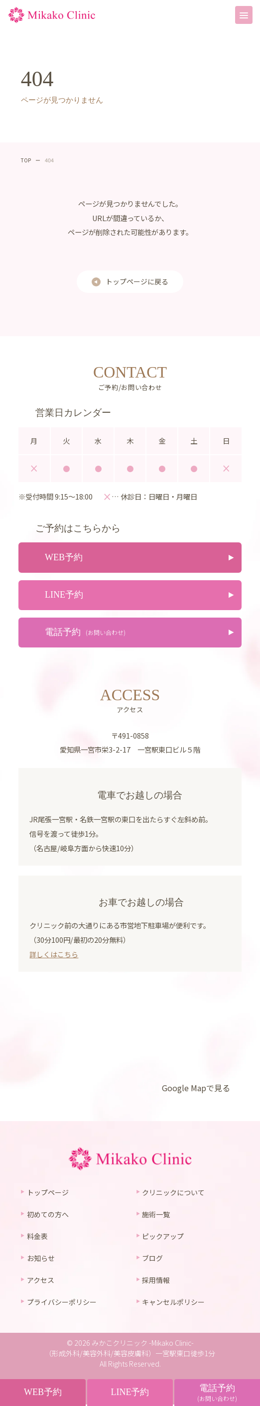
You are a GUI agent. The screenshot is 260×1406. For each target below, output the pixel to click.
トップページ (48, 1193)
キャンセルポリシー (173, 1303)
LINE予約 (130, 1392)
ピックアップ (163, 1237)
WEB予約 (43, 1392)
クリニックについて (173, 1193)
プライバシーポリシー (62, 1303)
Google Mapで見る (195, 1089)
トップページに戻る (137, 281)
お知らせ (41, 1259)
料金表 (37, 1237)
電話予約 (217, 1393)
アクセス (40, 1281)
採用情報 (156, 1281)
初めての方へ (48, 1215)
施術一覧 (156, 1215)
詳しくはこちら (53, 954)
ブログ (152, 1259)
